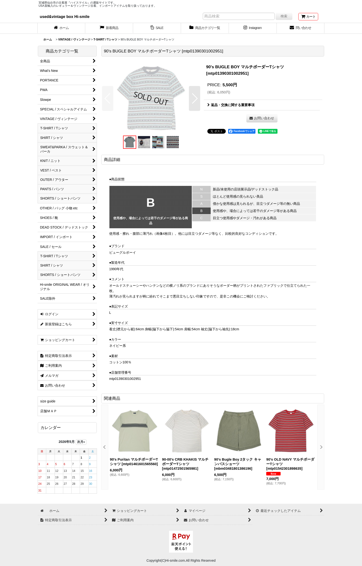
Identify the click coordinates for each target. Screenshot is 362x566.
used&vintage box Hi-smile (65, 16)
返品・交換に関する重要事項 (231, 105)
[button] (107, 98)
